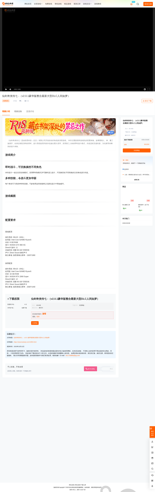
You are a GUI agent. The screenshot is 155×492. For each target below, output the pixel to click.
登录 (38, 414)
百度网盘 (34, 421)
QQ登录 (126, 169)
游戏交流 (87, 4)
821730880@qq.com (73, 453)
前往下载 (147, 101)
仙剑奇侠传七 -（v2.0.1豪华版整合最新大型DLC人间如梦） (32, 435)
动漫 (110, 132)
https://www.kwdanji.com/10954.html (25, 440)
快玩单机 (71, 487)
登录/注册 (148, 4)
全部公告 (136, 179)
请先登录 (146, 144)
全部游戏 (38, 4)
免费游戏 (5, 101)
